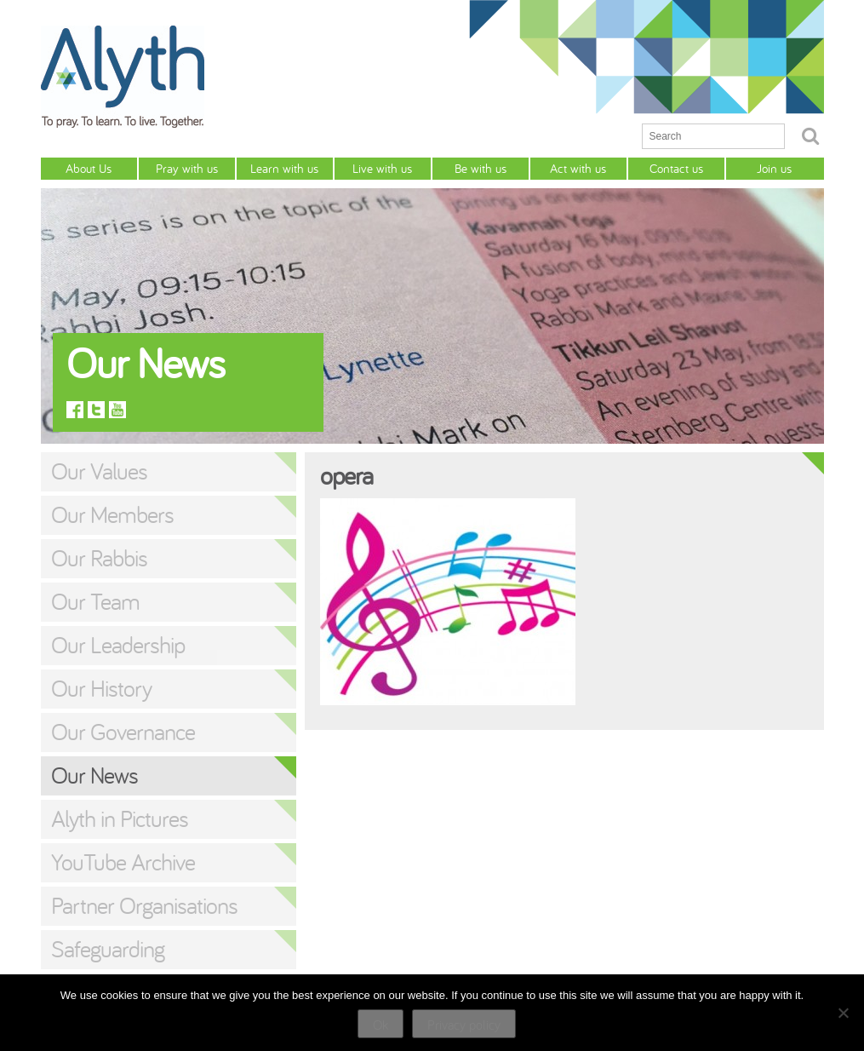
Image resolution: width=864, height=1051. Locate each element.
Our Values (99, 471)
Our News (94, 775)
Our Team (95, 601)
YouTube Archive (123, 862)
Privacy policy (464, 1024)
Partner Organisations (144, 905)
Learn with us (284, 168)
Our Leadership (118, 645)
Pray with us (187, 168)
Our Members (112, 514)
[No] (842, 1012)
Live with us (382, 168)
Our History (101, 688)
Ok (380, 1024)
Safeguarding (107, 949)
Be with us (480, 168)
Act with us (578, 168)
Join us (774, 168)
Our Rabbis (99, 558)
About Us (89, 168)
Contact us (676, 168)
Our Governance (123, 732)
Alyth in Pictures (119, 818)
